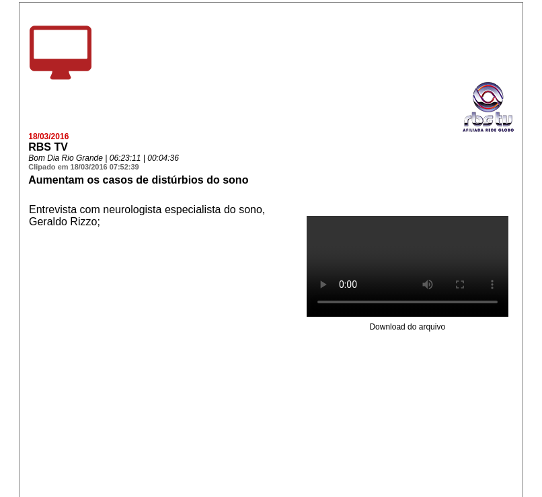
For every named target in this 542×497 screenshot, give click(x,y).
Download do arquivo (407, 327)
